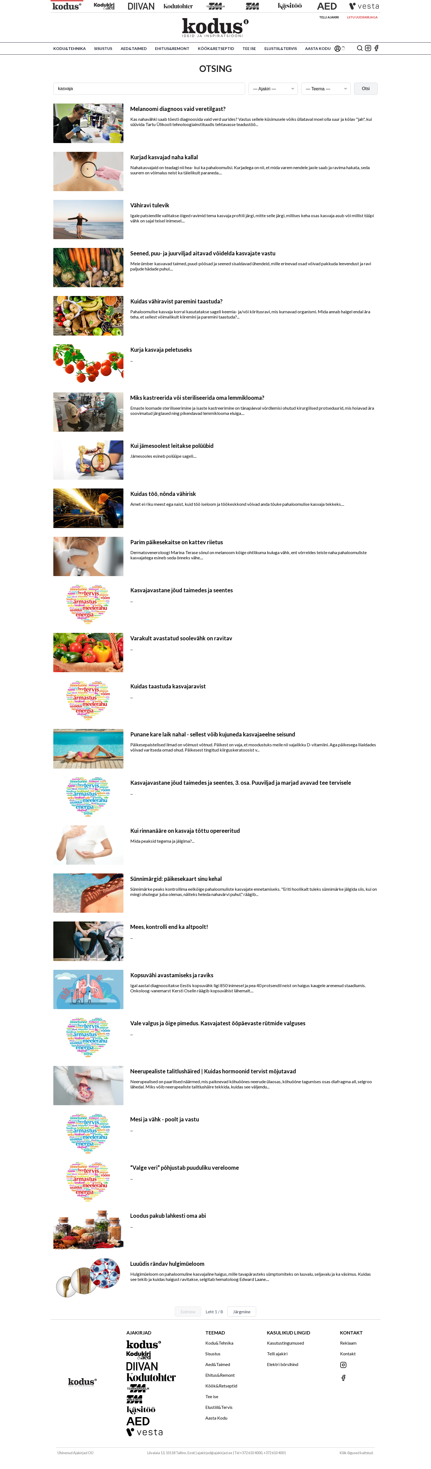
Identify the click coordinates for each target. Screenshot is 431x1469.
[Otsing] (360, 48)
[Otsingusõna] (149, 89)
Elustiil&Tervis (280, 48)
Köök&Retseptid (216, 48)
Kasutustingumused (285, 1342)
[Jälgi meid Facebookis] (376, 48)
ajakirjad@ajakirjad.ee (214, 1453)
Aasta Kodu (318, 48)
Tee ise (249, 48)
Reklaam (348, 1342)
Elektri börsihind (282, 1364)
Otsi (366, 88)
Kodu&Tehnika (69, 48)
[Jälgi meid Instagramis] (368, 48)
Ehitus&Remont (172, 48)
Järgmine (241, 1311)
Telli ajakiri (329, 17)
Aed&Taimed (134, 48)
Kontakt (348, 1353)
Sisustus (103, 48)
